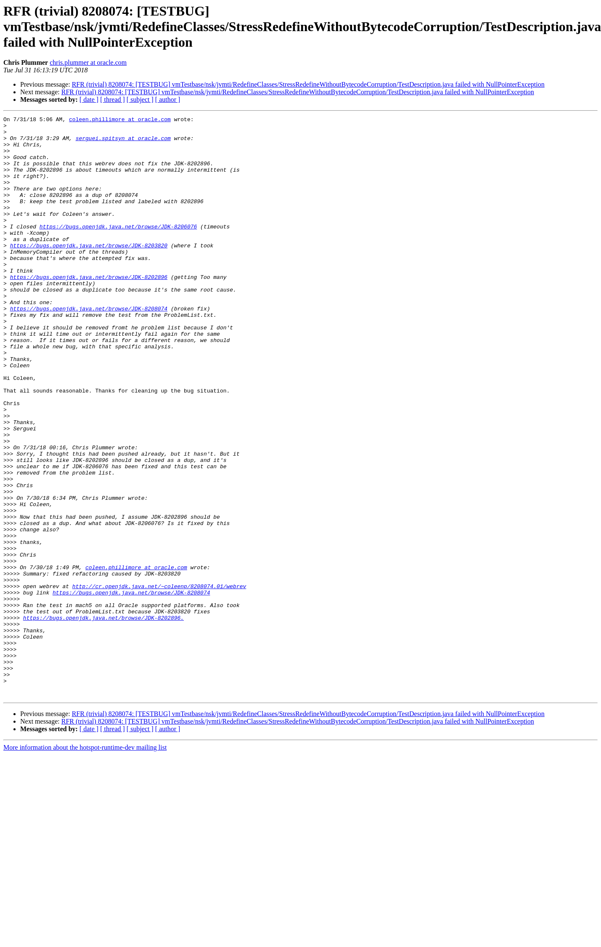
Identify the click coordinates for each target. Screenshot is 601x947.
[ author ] (167, 99)
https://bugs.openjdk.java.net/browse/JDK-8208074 (88, 347)
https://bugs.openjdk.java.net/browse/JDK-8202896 (88, 309)
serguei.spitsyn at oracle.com (123, 143)
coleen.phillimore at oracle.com (120, 120)
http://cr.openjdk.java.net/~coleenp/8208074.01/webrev (159, 680)
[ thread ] (112, 99)
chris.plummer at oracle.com (88, 62)
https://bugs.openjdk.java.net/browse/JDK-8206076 (118, 249)
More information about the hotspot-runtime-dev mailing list (85, 863)
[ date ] (88, 99)
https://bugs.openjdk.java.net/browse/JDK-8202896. (103, 718)
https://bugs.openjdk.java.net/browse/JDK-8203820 (88, 272)
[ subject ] (140, 99)
